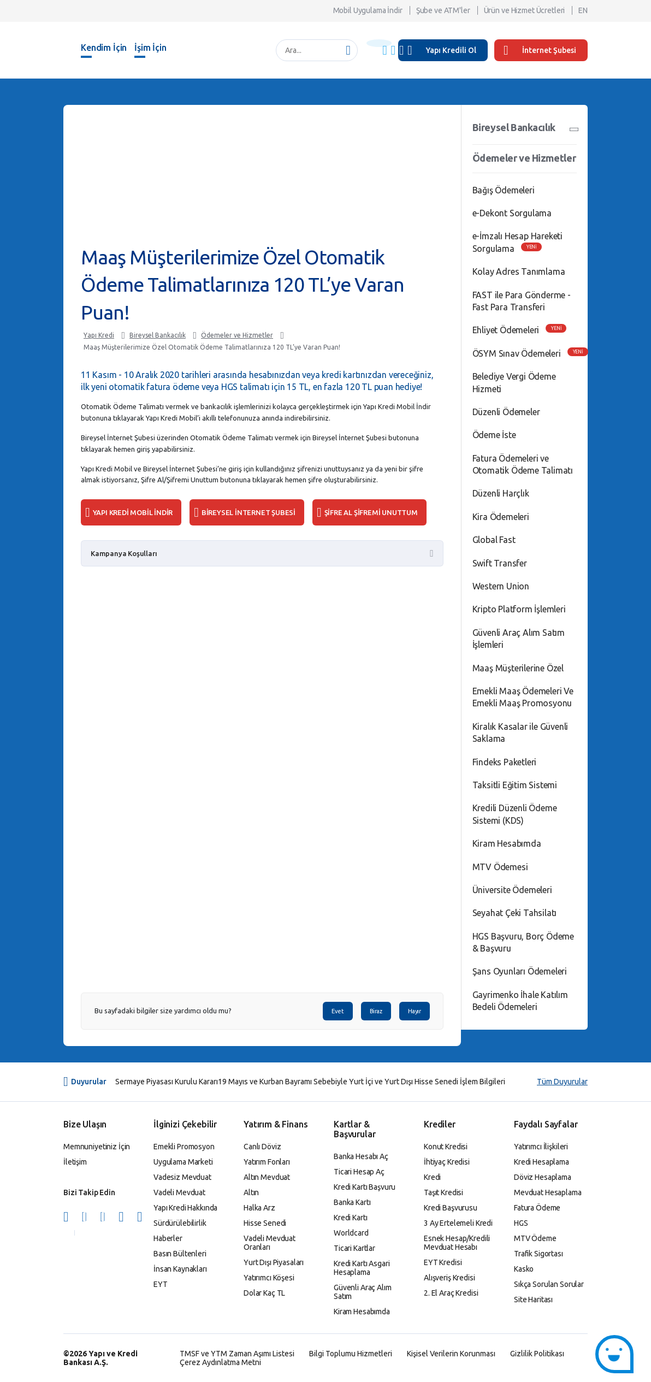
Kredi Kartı (350, 1217)
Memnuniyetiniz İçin (96, 1146)
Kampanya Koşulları (124, 553)
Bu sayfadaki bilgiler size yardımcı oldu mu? (163, 1010)
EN (583, 10)
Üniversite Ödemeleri (512, 890)
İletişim (75, 1161)
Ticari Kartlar (354, 1248)
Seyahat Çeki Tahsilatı (514, 913)
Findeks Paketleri (504, 762)
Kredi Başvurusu (450, 1207)
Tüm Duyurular (562, 1081)
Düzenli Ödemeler (506, 412)
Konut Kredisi (445, 1146)
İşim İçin (150, 47)
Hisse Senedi (265, 1223)
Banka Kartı (352, 1202)
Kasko (524, 1269)
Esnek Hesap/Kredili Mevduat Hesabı (457, 1242)
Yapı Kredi (99, 335)
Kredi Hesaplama (541, 1161)
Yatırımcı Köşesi (269, 1277)
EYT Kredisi (442, 1262)
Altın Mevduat (267, 1177)
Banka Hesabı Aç (361, 1156)
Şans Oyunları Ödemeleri (519, 971)
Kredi (432, 1177)
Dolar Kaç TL (264, 1293)
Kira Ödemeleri (500, 517)
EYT (160, 1284)
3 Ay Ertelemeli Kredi (458, 1223)
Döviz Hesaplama (542, 1177)
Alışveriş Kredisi (449, 1277)
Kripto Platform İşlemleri (519, 609)
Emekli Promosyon (184, 1146)
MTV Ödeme (535, 1238)
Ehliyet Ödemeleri (506, 330)
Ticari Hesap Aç (359, 1171)
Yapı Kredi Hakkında (185, 1207)
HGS (521, 1223)
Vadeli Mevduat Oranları (269, 1242)
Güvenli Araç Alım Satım (363, 1292)
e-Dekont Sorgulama (512, 213)
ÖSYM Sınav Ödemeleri (516, 353)
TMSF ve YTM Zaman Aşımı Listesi (237, 1353)
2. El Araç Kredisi (451, 1293)
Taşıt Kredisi (443, 1192)
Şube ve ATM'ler (443, 10)
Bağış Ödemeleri (503, 190)
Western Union (500, 586)
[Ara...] (311, 50)
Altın (251, 1192)
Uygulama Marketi (183, 1161)
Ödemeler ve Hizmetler (237, 335)
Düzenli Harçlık (500, 493)
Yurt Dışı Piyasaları (274, 1262)
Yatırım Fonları (267, 1161)
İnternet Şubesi (540, 50)
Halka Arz (259, 1207)
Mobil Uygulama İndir (368, 10)
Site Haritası (533, 1299)
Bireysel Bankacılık (157, 335)
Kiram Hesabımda (506, 843)
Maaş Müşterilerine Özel (518, 668)
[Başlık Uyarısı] (379, 43)
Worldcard (351, 1233)
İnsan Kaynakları (180, 1269)
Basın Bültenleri (179, 1253)
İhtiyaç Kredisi (447, 1161)
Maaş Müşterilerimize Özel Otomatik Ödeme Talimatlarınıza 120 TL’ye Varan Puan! (212, 347)
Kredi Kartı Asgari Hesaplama (361, 1268)
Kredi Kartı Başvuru (364, 1187)
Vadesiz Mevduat (182, 1177)
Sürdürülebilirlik (179, 1223)
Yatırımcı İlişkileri (541, 1146)
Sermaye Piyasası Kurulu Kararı (166, 1081)
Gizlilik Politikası (537, 1353)
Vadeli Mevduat (179, 1192)
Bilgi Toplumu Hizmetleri (350, 1353)
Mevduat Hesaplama (548, 1192)
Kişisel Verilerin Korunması (451, 1353)
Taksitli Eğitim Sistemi (514, 785)
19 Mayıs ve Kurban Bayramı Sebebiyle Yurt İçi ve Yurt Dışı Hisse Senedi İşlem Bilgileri (361, 1081)
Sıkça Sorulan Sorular (549, 1284)
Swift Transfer (499, 563)
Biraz (376, 1011)
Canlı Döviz (262, 1146)
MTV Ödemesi (500, 867)
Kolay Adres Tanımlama (518, 271)
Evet (338, 1011)
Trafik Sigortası (538, 1253)
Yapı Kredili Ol (451, 50)
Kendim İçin (104, 47)
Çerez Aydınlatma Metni (220, 1362)
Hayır (414, 1011)
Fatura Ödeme (537, 1207)
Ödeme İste (494, 435)
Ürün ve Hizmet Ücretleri (524, 10)
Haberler (167, 1238)
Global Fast (494, 540)
